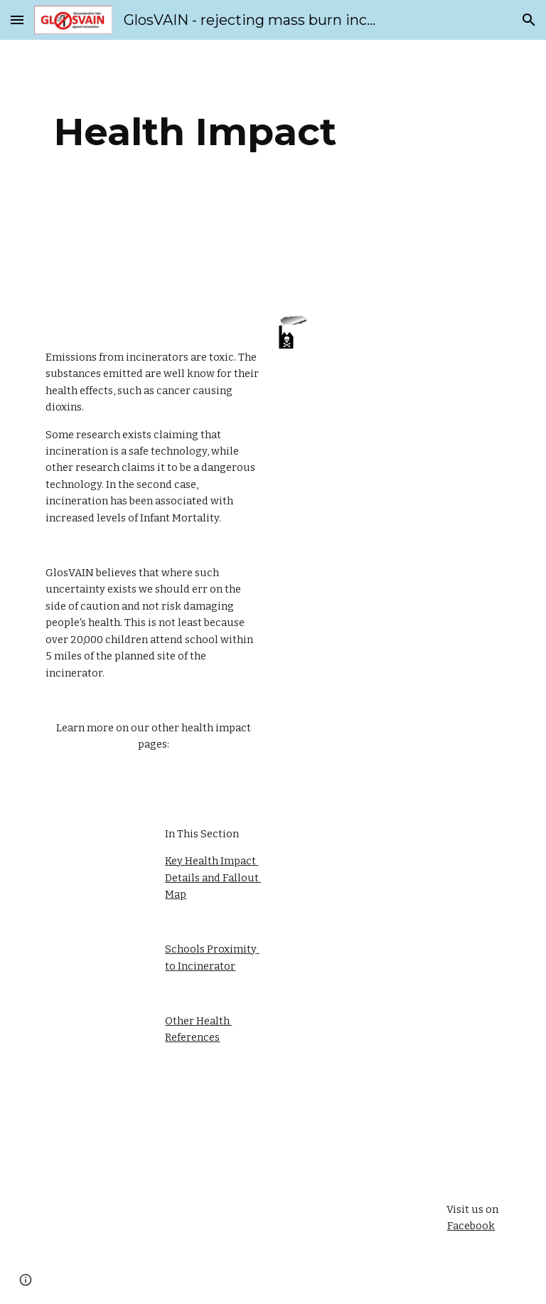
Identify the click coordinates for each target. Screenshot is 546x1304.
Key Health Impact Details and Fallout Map (213, 877)
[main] (195, 132)
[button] (17, 19)
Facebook (471, 1225)
